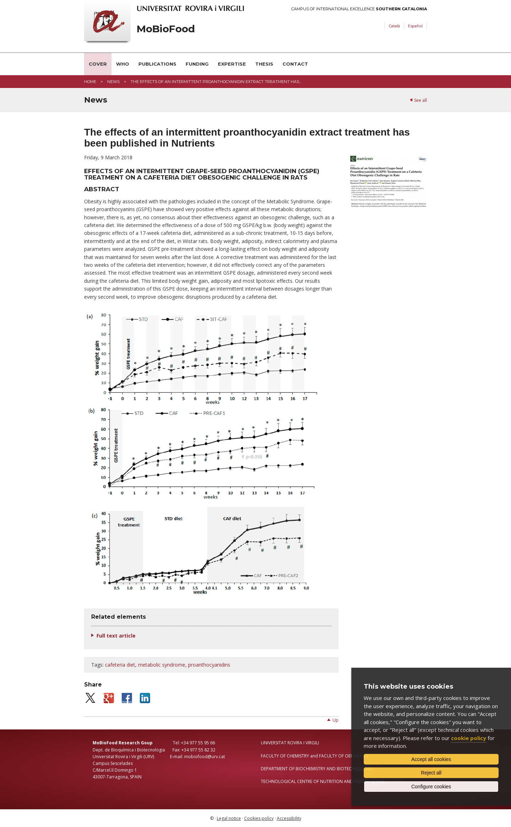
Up (336, 720)
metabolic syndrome (161, 664)
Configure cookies (431, 786)
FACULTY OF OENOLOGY (344, 756)
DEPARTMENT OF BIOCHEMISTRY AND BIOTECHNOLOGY (317, 769)
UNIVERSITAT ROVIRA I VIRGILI (290, 743)
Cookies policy (259, 818)
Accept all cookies (431, 759)
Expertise (232, 64)
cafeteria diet (120, 664)
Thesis (264, 64)
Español (415, 25)
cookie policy (468, 737)
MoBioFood (166, 28)
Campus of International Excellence (359, 9)
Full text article (116, 635)
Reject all (431, 773)
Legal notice (229, 818)
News (113, 81)
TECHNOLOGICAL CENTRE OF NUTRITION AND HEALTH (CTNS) (322, 781)
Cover (98, 64)
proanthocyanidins (209, 664)
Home (90, 81)
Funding (197, 64)
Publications (157, 64)
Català (394, 25)
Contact (295, 64)
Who (122, 64)
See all (420, 100)
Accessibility (289, 818)
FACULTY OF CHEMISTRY (285, 756)
